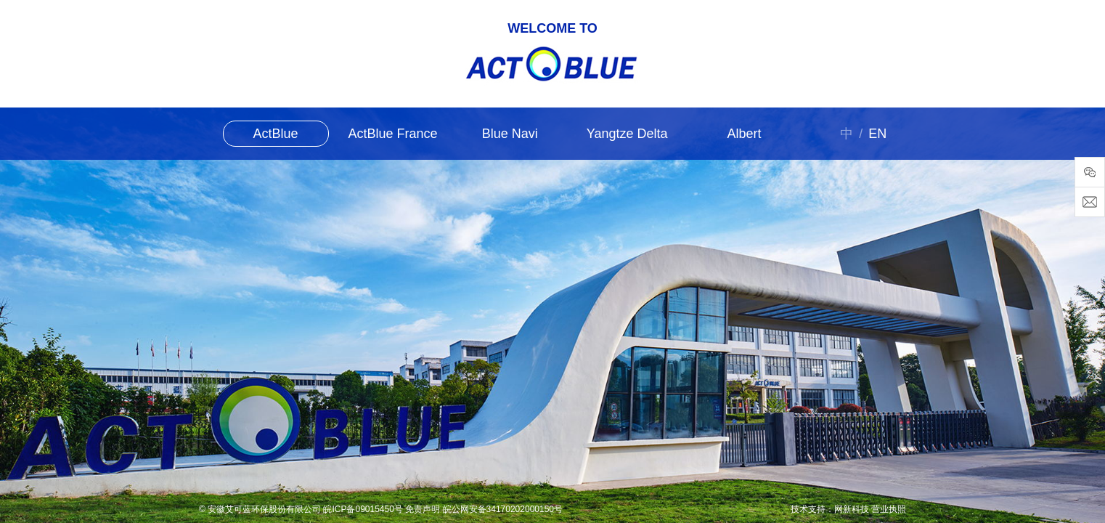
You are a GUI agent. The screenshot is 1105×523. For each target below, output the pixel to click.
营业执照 (888, 509)
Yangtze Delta (627, 133)
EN (877, 133)
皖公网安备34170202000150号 (503, 509)
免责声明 (422, 509)
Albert (744, 133)
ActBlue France (392, 133)
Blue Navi (510, 133)
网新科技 (851, 509)
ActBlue (275, 133)
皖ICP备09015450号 (362, 509)
